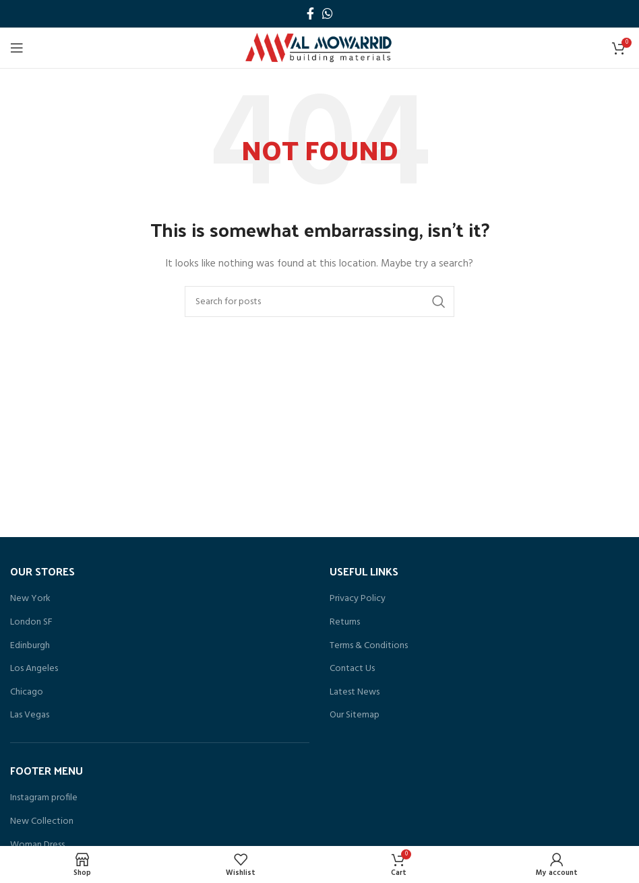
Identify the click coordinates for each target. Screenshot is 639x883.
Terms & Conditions (369, 646)
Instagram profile (44, 798)
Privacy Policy (358, 599)
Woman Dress (37, 845)
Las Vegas (29, 715)
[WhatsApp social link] (327, 13)
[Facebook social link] (310, 13)
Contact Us (352, 669)
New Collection (41, 821)
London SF (31, 622)
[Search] (319, 301)
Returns (345, 622)
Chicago (26, 692)
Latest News (354, 692)
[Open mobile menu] (16, 47)
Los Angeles (34, 669)
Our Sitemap (354, 715)
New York (30, 599)
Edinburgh (30, 646)
